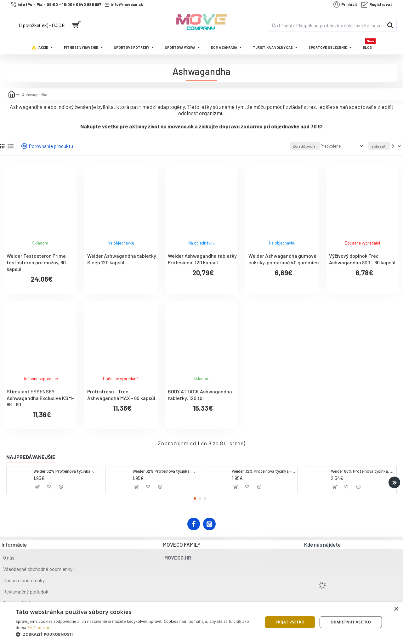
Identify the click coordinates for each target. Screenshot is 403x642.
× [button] (396, 609)
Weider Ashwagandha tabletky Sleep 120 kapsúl (121, 259)
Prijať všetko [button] (290, 622)
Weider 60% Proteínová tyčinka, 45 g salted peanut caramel (362, 471)
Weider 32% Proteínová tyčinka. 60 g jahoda (164, 471)
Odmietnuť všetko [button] (351, 622)
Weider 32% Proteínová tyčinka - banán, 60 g (263, 471)
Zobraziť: (379, 146)
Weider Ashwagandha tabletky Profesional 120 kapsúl (202, 259)
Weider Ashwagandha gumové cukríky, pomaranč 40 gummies (283, 259)
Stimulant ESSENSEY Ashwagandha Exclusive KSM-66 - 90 (40, 398)
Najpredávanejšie (30, 457)
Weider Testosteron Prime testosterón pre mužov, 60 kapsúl (36, 262)
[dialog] (201, 622)
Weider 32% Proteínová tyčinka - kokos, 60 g (65, 471)
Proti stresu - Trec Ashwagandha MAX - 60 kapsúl (121, 394)
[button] (394, 482)
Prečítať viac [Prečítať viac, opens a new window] (38, 627)
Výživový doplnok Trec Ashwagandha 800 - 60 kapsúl (362, 259)
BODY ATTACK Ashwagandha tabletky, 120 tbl (200, 394)
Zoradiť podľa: (309, 146)
